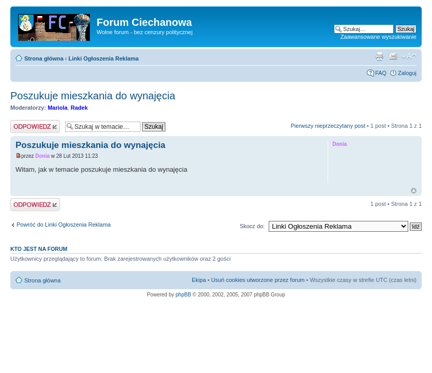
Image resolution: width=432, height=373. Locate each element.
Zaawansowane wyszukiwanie (378, 37)
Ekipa (199, 280)
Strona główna (44, 58)
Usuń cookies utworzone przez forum (257, 280)
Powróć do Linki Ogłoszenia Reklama (64, 224)
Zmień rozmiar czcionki (409, 56)
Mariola (58, 108)
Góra (413, 190)
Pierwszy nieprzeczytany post (327, 126)
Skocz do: (252, 226)
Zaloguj (407, 73)
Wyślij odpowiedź (35, 126)
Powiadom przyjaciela (393, 56)
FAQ (381, 73)
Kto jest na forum (38, 249)
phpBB (183, 294)
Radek (79, 108)
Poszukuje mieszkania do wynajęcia (92, 95)
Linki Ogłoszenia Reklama (104, 58)
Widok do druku (379, 56)
